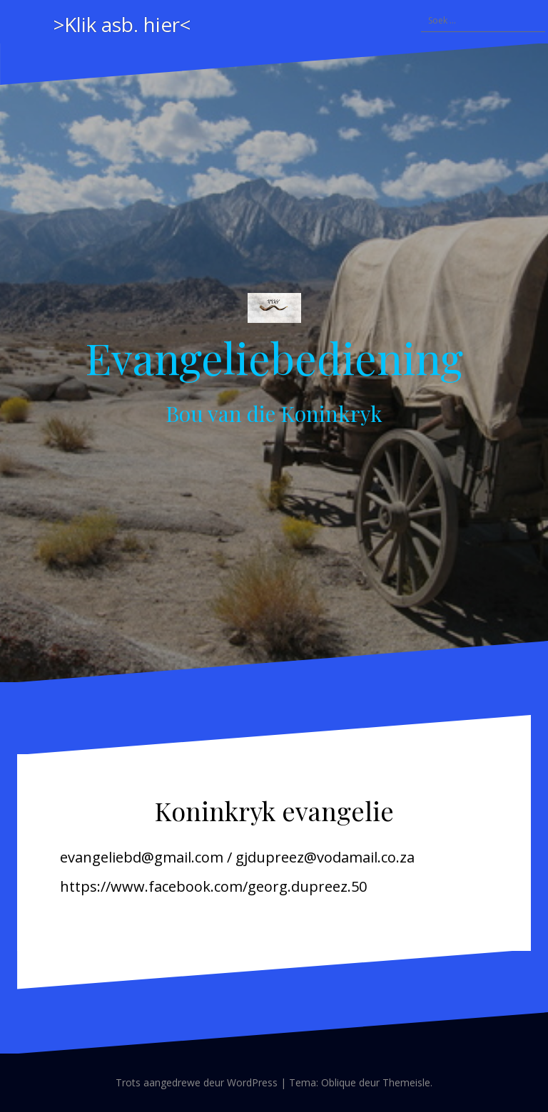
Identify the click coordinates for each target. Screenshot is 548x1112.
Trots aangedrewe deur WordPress (197, 1082)
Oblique (338, 1082)
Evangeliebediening (274, 357)
